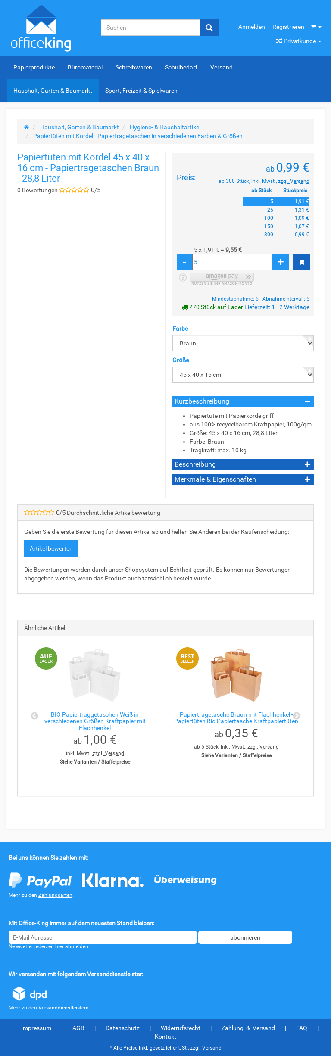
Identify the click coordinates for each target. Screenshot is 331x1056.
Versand (221, 67)
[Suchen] (150, 27)
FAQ (301, 1028)
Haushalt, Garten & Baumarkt (52, 90)
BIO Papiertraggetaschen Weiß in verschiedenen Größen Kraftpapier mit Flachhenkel (95, 721)
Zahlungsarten (55, 895)
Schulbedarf (181, 67)
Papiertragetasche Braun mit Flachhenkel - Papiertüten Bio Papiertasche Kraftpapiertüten (236, 717)
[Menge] (232, 262)
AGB (78, 1028)
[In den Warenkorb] (301, 262)
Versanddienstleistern (63, 1008)
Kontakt (165, 1036)
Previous (34, 716)
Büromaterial (85, 67)
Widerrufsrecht (180, 1028)
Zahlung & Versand (248, 1028)
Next (296, 716)
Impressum (36, 1028)
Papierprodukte (34, 67)
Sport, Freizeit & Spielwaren (141, 90)
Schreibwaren (134, 67)
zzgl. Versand (293, 181)
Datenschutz (123, 1028)
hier (59, 946)
